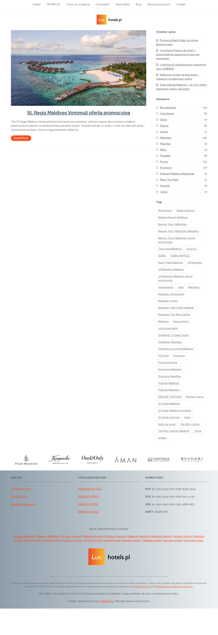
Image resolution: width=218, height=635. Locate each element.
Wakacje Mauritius (138, 536)
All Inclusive (165, 210)
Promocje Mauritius (169, 376)
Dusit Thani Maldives (170, 262)
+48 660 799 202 (21, 489)
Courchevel (167, 113)
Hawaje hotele (131, 540)
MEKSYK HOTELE (88, 504)
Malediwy (166, 137)
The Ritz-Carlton (190, 424)
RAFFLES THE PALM (169, 396)
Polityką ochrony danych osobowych (174, 586)
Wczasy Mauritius (115, 536)
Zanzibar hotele (172, 540)
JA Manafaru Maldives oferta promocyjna (175, 278)
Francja (164, 125)
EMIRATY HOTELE (88, 512)
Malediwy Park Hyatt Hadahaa (176, 307)
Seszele (165, 185)
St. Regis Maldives (169, 403)
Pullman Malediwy (169, 389)
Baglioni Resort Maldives (172, 217)
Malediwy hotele (161, 536)
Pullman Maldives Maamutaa (177, 173)
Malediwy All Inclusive (171, 294)
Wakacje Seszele (93, 536)
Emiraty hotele (93, 540)
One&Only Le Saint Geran (173, 335)
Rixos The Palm (169, 179)
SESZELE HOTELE (88, 496)
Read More (21, 138)
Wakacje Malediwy (48, 536)
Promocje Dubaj (167, 362)
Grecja (164, 131)
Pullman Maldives (168, 383)
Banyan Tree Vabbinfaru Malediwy (178, 231)
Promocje (166, 167)
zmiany (162, 437)
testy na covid (166, 424)
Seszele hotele (182, 536)
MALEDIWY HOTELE (89, 489)
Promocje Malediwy (170, 369)
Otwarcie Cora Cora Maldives (175, 348)
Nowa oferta (181, 321)
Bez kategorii (168, 107)
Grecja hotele (112, 540)
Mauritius (165, 143)
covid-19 (191, 248)
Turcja (163, 191)
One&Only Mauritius (170, 342)
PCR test (163, 355)
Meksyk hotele (33, 540)
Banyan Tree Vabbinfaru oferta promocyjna (176, 240)
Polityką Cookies (142, 586)
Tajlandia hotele (151, 540)
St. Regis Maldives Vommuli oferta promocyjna (78, 112)
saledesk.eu (107, 601)
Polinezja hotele (73, 540)
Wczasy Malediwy (24, 536)
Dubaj (163, 119)
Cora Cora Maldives (169, 248)
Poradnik (165, 155)
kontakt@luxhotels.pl (23, 504)
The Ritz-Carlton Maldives (173, 431)
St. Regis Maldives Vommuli (174, 410)
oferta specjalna (168, 328)
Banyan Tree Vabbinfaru (172, 224)
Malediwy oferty (168, 300)
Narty (163, 149)
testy (187, 417)
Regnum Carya (195, 396)
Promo (164, 161)
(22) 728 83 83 (19, 496)
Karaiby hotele (52, 540)
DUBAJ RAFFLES (180, 255)
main (181, 287)
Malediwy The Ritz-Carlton (174, 314)
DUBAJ (162, 255)
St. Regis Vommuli (169, 417)
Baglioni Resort (186, 210)
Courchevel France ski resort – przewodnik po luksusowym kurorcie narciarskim (177, 54)
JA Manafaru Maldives (171, 269)
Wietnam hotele (194, 540)
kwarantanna (165, 287)
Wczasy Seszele (71, 536)
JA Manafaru (194, 262)
